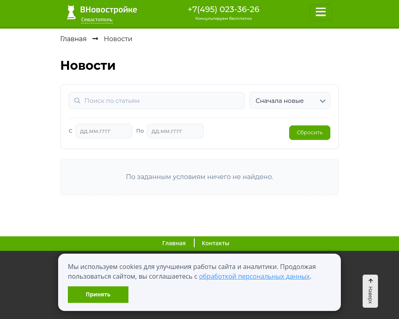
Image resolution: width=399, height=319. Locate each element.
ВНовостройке (102, 12)
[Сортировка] (290, 100)
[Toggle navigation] (321, 12)
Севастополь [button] (97, 19)
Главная (174, 243)
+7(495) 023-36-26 (224, 9)
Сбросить (310, 132)
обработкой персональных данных (254, 276)
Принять (98, 294)
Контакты (215, 243)
